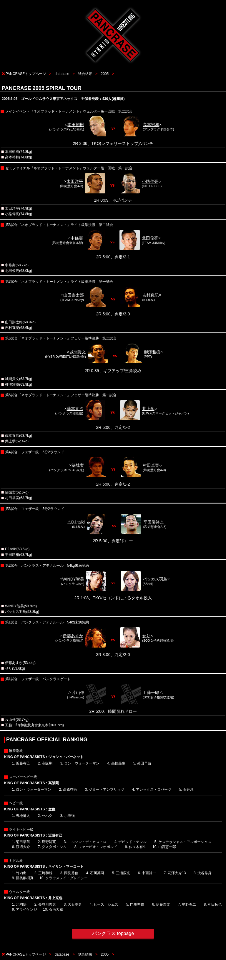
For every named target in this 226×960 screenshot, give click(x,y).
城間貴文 (77, 351)
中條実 (77, 238)
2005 (105, 74)
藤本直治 (75, 408)
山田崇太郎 (73, 295)
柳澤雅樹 (152, 351)
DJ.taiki (78, 522)
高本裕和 (151, 124)
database (62, 74)
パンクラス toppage (113, 933)
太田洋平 (75, 181)
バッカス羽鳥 (155, 579)
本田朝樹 (75, 124)
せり (146, 635)
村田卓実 (151, 465)
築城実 (78, 465)
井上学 (148, 408)
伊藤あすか (73, 635)
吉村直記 (150, 295)
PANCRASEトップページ (26, 74)
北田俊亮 (150, 238)
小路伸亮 (150, 181)
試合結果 (85, 74)
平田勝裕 (151, 522)
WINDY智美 (73, 579)
